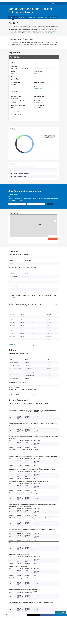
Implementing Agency (39, 82)
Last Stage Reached (39, 105)
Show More (51, 32)
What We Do (11, 3)
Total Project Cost (16, 82)
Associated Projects (16, 114)
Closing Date (37, 100)
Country (13, 71)
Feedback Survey (61, 612)
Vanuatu (12, 73)
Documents (32, 17)
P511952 (13, 116)
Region (35, 86)
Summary (13, 17)
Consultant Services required (18, 105)
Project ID (13, 62)
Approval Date (14, 76)
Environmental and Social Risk (18, 100)
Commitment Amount (16, 96)
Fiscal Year (14, 91)
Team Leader (14, 66)
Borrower (36, 67)
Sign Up (50, 204)
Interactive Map (53, 238)
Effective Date (37, 76)
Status (35, 62)
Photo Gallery (53, 17)
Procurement (22, 17)
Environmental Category (40, 96)
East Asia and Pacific (38, 88)
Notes (12, 119)
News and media (42, 17)
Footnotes (11, 344)
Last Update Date (15, 109)
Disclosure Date (38, 71)
